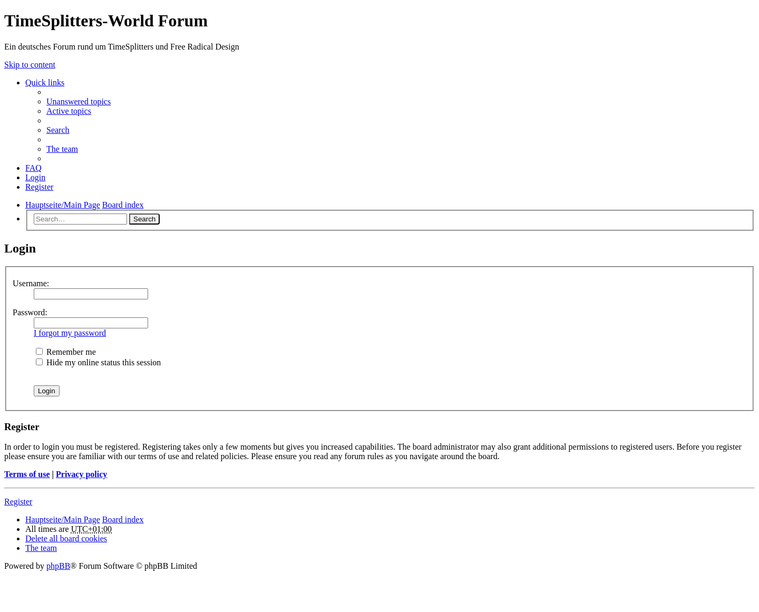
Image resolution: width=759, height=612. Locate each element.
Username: (31, 283)
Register (18, 501)
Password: (30, 312)
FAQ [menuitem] (33, 167)
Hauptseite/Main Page (62, 519)
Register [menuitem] (39, 186)
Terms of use (27, 474)
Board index (123, 519)
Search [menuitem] (58, 129)
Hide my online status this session (98, 362)
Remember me (66, 351)
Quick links (44, 82)
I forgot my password (70, 332)
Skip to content (29, 64)
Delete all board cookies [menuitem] (66, 538)
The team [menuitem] (62, 148)
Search (144, 219)
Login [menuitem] (35, 177)
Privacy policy (81, 474)
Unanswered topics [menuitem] (78, 101)
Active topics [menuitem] (68, 110)
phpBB (58, 565)
